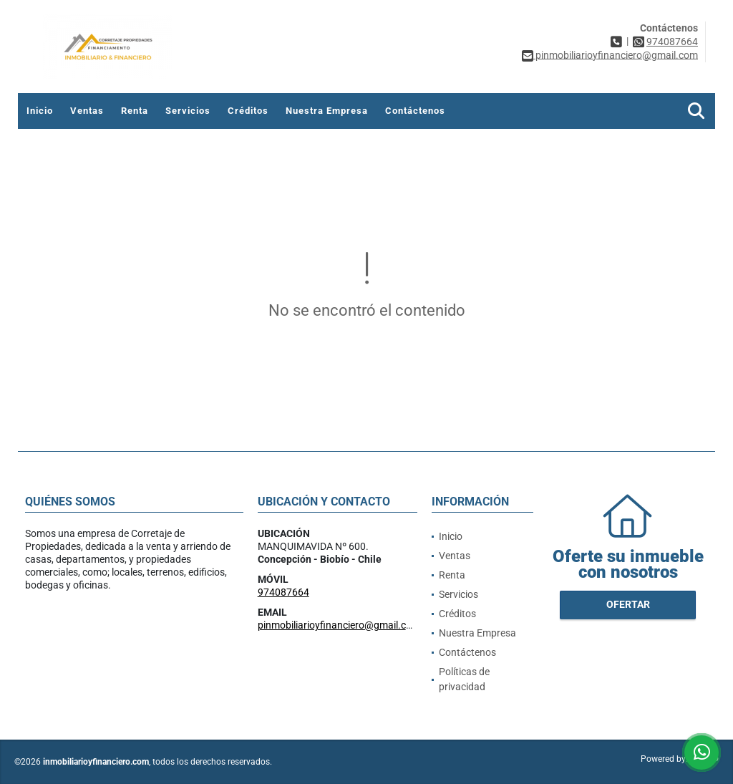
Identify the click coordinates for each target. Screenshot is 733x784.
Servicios (187, 110)
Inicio (39, 110)
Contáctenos (415, 110)
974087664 (672, 41)
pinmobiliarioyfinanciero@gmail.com (339, 625)
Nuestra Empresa (327, 110)
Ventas (87, 110)
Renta (134, 110)
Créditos (248, 110)
